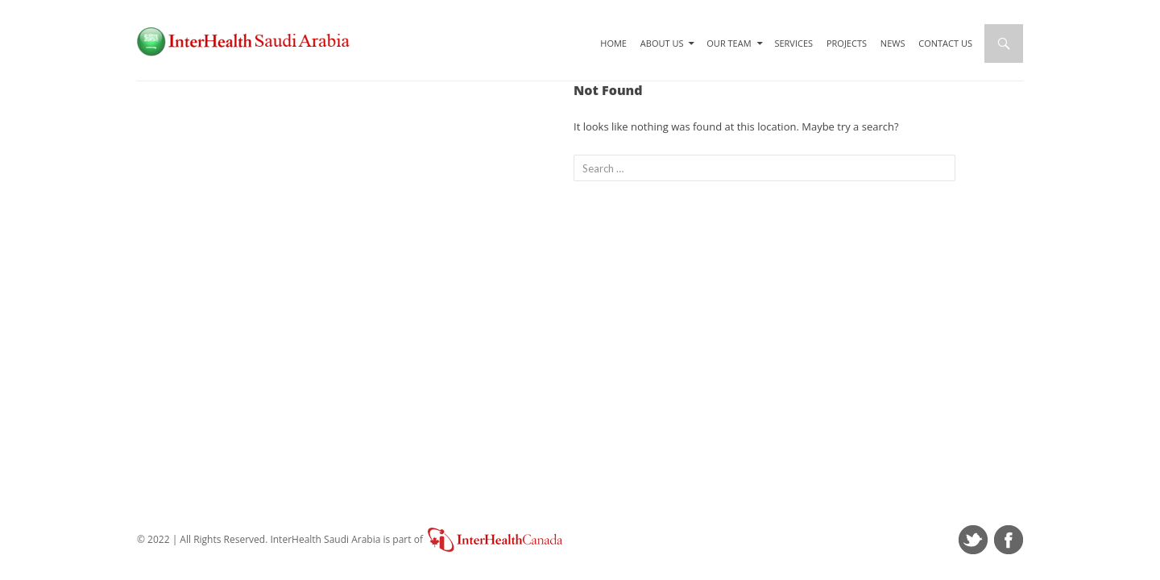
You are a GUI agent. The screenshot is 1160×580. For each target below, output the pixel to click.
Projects (846, 43)
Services (793, 43)
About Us (662, 43)
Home (613, 43)
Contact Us (945, 43)
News (892, 43)
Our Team (728, 43)
